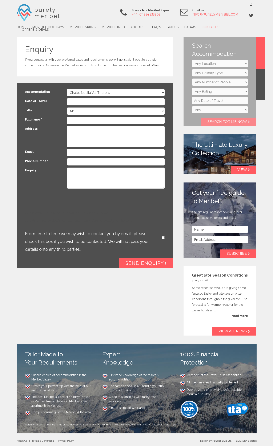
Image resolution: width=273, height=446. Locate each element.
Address (31, 128)
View (242, 170)
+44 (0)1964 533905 (146, 14)
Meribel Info (113, 27)
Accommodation (37, 91)
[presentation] (57, 202)
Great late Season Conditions (220, 275)
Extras (190, 27)
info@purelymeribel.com (215, 14)
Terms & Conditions (43, 440)
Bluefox (252, 440)
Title (28, 110)
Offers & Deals (35, 29)
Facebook (251, 5)
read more (240, 315)
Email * (30, 151)
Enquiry (31, 170)
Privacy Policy (66, 440)
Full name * (33, 119)
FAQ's (156, 27)
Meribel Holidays (48, 27)
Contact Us (211, 27)
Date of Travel (36, 101)
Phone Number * (37, 161)
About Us (138, 27)
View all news (233, 331)
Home (22, 27)
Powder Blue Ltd (222, 440)
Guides (172, 27)
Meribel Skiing (82, 27)
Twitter (251, 15)
